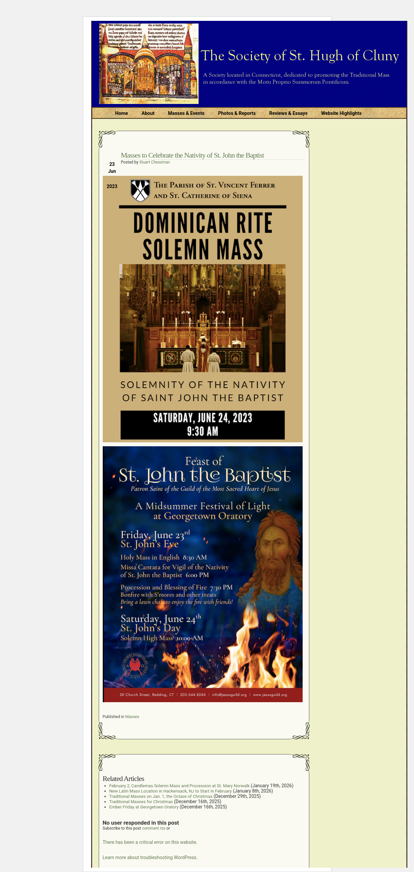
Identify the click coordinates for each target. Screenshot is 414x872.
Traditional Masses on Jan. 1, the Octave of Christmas (160, 796)
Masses (132, 716)
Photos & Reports (237, 113)
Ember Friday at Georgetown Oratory (144, 806)
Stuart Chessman (154, 162)
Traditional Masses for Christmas (141, 801)
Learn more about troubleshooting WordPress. (150, 857)
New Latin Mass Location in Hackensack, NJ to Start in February (170, 791)
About (148, 113)
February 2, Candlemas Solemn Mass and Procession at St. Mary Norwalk (179, 785)
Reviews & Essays (288, 113)
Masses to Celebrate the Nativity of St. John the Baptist (192, 155)
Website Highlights (341, 113)
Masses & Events (186, 113)
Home (121, 113)
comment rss (153, 828)
